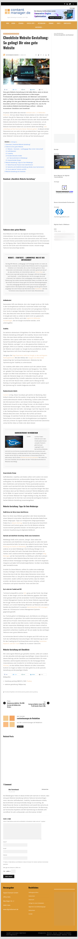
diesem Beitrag (17, 523)
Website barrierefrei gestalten (29, 457)
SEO (25, 593)
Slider (13, 33)
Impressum (31, 899)
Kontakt (30, 914)
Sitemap (6, 665)
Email (4, 848)
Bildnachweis (32, 910)
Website (20, 692)
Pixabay (29, 438)
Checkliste (7, 692)
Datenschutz (32, 896)
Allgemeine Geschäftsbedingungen (37, 906)
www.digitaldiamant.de (10, 909)
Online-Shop (38, 272)
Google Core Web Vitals (36, 358)
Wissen (17, 33)
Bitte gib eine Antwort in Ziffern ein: (12, 867)
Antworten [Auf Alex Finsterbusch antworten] (45, 789)
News (10, 33)
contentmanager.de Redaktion (12, 55)
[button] (8, 90)
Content (6, 395)
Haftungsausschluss (33, 892)
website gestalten (25, 692)
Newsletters (38, 289)
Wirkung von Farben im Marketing (14, 546)
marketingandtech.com (61, 217)
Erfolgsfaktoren (12, 692)
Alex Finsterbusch (14, 789)
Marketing (6, 33)
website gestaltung (34, 692)
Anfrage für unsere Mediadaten (36, 903)
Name (5, 842)
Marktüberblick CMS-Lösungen (37, 607)
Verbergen (13, 142)
